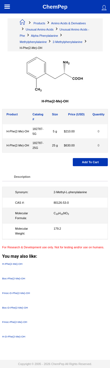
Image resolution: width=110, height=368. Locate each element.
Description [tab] (22, 176)
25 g (55, 145)
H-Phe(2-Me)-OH (17, 131)
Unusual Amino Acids (39, 29)
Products (39, 23)
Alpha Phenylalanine (44, 35)
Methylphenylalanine (33, 42)
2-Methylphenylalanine (67, 42)
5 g (55, 131)
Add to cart (90, 162)
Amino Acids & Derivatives (68, 23)
